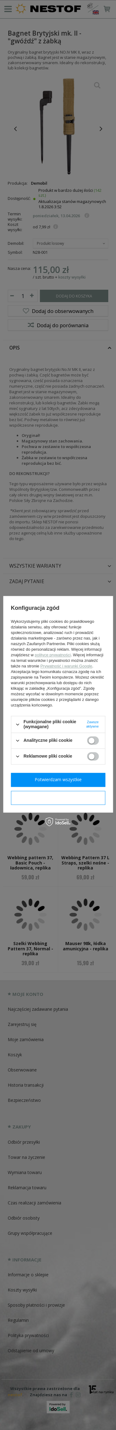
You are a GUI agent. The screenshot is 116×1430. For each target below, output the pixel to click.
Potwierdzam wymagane (58, 797)
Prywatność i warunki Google (66, 666)
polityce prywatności (53, 655)
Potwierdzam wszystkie (58, 779)
